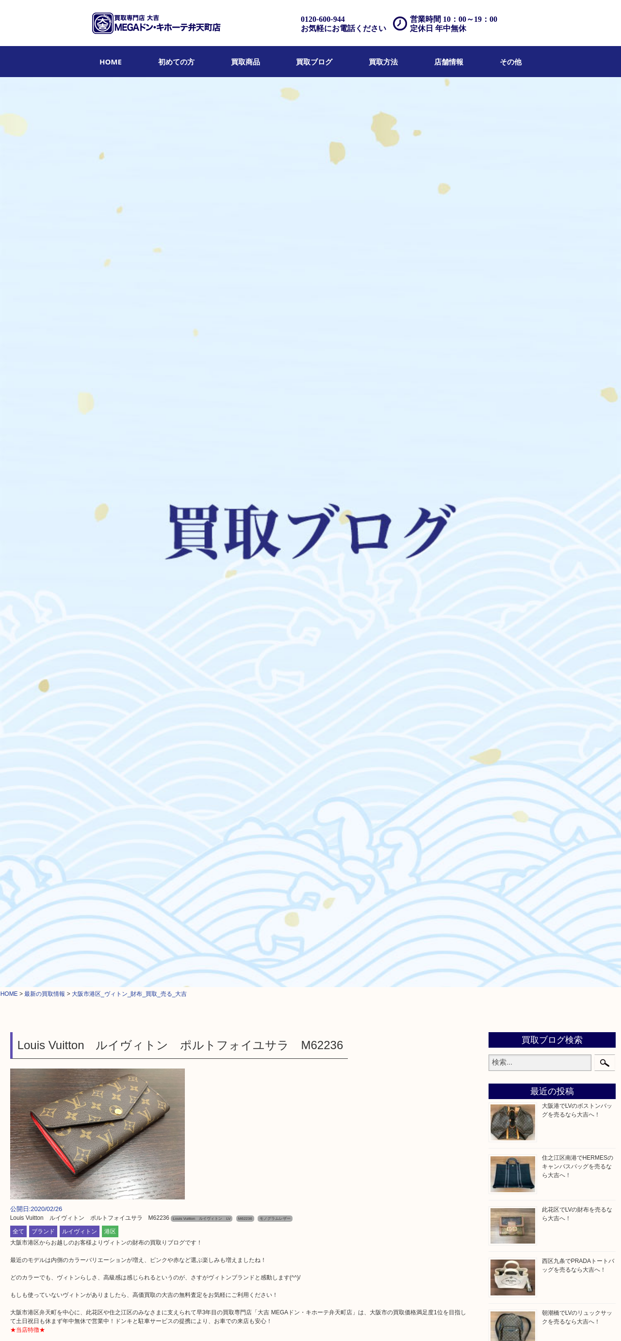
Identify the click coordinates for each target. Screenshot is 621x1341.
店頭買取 (170, 1320)
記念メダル (514, 692)
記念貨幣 (510, 680)
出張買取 (199, 1320)
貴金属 (507, 509)
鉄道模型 (510, 778)
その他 (511, 61)
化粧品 (507, 704)
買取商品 (245, 61)
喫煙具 (507, 753)
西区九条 (510, 991)
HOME (110, 61)
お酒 (504, 570)
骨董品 (507, 582)
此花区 (507, 954)
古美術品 (510, 619)
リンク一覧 (439, 1320)
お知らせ (510, 875)
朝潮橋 (507, 979)
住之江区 (510, 942)
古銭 (504, 655)
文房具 (507, 765)
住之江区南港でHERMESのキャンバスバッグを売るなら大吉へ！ (577, 267)
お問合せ (303, 1320)
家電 (504, 790)
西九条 (507, 930)
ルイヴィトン (79, 332)
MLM (504, 741)
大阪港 (507, 966)
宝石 (504, 521)
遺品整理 (228, 1320)
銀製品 (507, 606)
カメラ (507, 557)
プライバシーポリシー (350, 1320)
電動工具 (510, 802)
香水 (504, 716)
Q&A (280, 1320)
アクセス (256, 1320)
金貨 (504, 667)
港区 (110, 332)
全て (18, 332)
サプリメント (517, 729)
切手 (504, 851)
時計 (504, 545)
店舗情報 (448, 61)
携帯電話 (510, 839)
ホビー (507, 826)
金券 (504, 643)
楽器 (504, 814)
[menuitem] (110, 61)
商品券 (507, 484)
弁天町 (507, 906)
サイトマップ (401, 1320)
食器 (504, 631)
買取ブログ (314, 61)
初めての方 (176, 61)
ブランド (43, 332)
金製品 (507, 594)
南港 (504, 1003)
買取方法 (383, 61)
